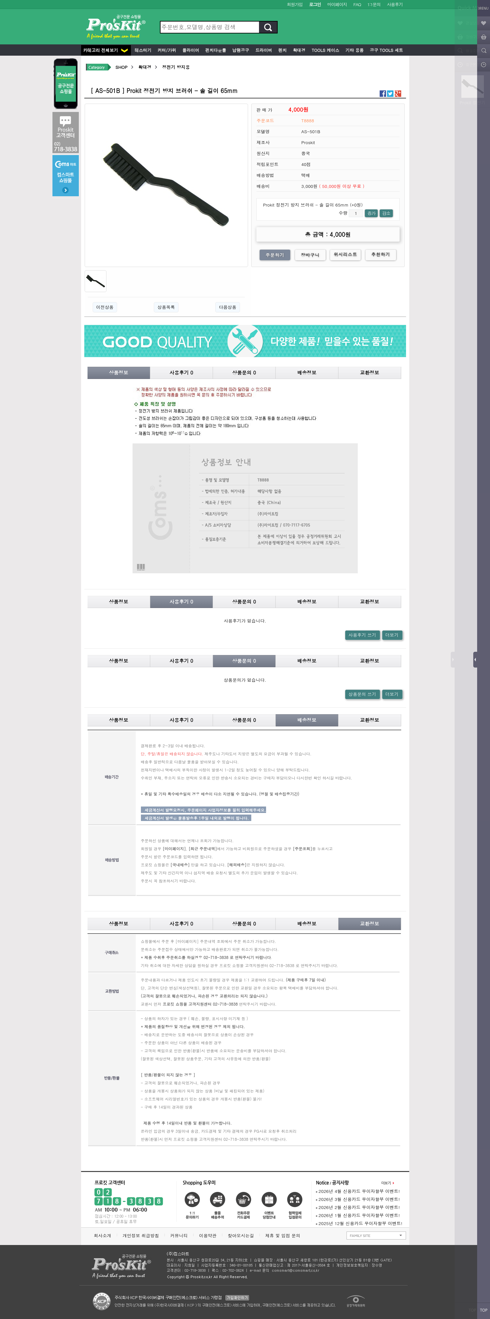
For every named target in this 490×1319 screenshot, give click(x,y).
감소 (386, 213)
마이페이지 (337, 4)
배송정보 (307, 372)
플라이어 (190, 50)
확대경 (298, 50)
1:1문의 (374, 4)
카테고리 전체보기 (105, 50)
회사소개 (102, 1235)
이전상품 (105, 307)
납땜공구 (240, 50)
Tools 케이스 (324, 50)
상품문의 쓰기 (362, 694)
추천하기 (380, 254)
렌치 (282, 50)
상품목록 (166, 307)
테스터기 (142, 50)
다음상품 (227, 307)
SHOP (121, 67)
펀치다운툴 (215, 50)
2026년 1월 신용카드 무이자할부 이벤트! (358, 1215)
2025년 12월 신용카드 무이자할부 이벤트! (359, 1223)
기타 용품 (354, 50)
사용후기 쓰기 (362, 635)
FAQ (357, 4)
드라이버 (263, 50)
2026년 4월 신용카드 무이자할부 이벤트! (358, 1191)
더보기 (392, 635)
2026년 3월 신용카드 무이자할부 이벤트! (358, 1199)
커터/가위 (166, 50)
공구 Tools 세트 (385, 50)
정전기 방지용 (176, 67)
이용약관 (208, 1235)
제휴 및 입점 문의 (284, 1235)
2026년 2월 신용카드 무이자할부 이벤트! (358, 1207)
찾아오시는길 (241, 1235)
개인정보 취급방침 (141, 1235)
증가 (371, 213)
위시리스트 (345, 254)
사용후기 (395, 4)
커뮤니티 (179, 1235)
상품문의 (244, 372)
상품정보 (118, 372)
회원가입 (295, 4)
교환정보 (369, 372)
